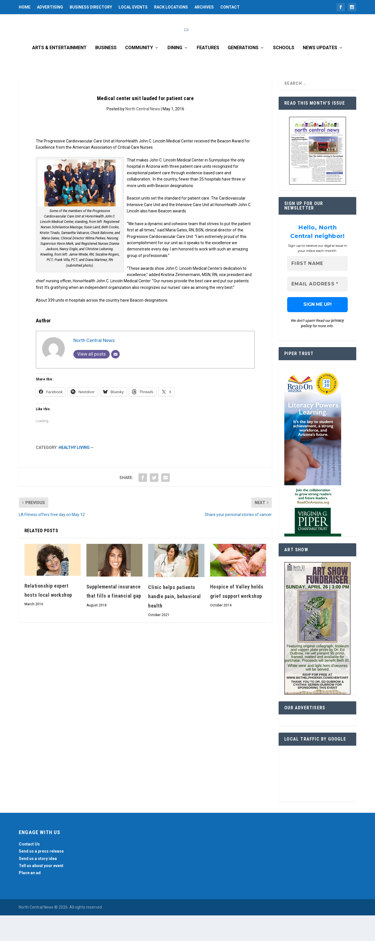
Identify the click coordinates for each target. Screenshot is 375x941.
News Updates (320, 73)
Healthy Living (74, 473)
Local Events (133, 7)
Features (208, 73)
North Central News (142, 134)
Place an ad (30, 898)
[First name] (317, 289)
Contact (230, 7)
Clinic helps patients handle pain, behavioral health (174, 622)
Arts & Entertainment (59, 73)
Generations (243, 73)
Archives (204, 7)
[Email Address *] (317, 309)
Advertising (50, 7)
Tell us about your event (41, 891)
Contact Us (29, 869)
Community (139, 73)
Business (106, 73)
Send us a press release (41, 876)
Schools (283, 73)
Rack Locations (171, 7)
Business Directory (91, 7)
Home (24, 7)
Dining (174, 73)
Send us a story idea (38, 884)
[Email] (115, 380)
